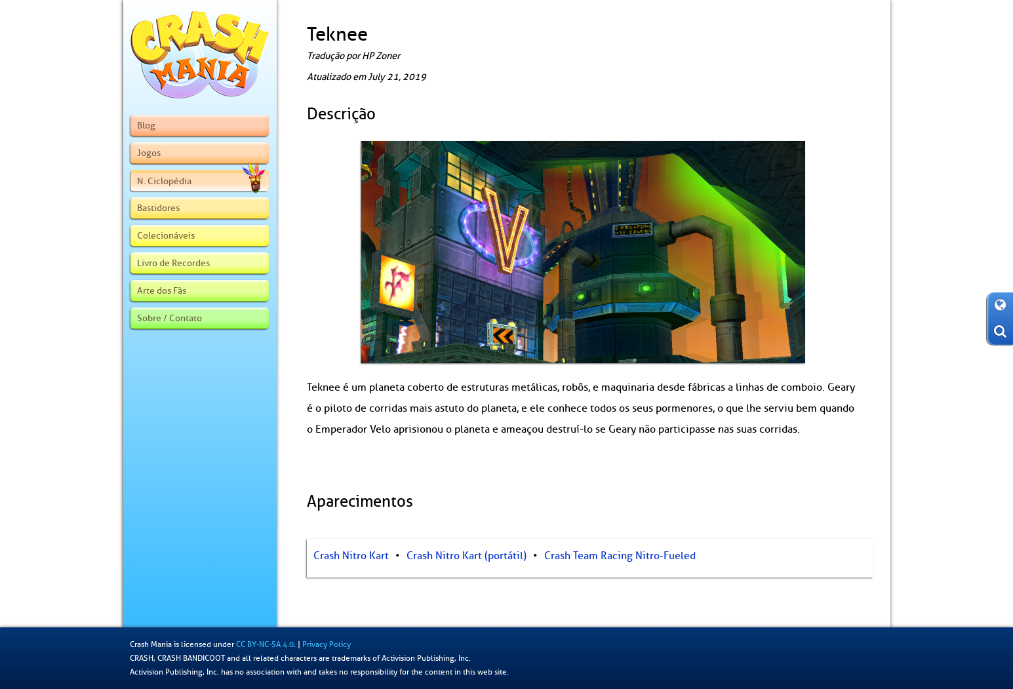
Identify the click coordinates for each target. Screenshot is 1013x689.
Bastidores (158, 208)
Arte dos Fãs (161, 290)
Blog (146, 125)
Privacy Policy (326, 644)
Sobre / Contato (169, 318)
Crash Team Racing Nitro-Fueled (620, 555)
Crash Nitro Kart (351, 555)
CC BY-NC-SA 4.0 (265, 644)
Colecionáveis (166, 235)
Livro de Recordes (173, 263)
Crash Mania (151, 644)
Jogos (149, 153)
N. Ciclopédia (200, 180)
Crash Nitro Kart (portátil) (466, 555)
